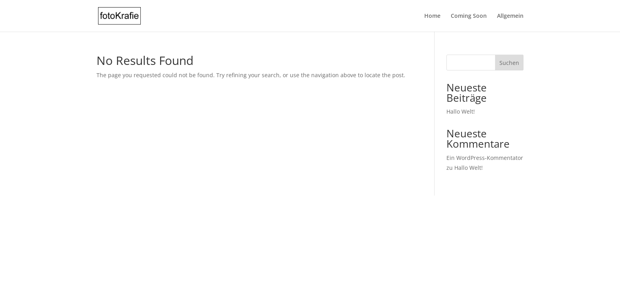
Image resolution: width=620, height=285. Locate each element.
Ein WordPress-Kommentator (484, 158)
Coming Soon (469, 16)
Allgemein (510, 16)
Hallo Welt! (460, 111)
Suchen (509, 62)
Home (432, 16)
